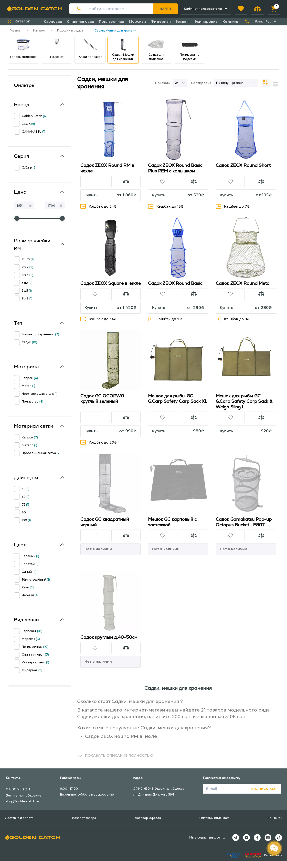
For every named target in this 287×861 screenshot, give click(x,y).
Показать (162, 83)
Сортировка (201, 83)
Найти (165, 9)
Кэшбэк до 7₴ (233, 206)
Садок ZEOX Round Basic (175, 283)
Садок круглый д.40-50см (109, 637)
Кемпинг (231, 21)
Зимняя (183, 21)
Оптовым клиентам (214, 818)
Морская (137, 21)
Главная (15, 30)
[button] (241, 9)
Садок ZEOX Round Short (243, 165)
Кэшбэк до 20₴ (98, 442)
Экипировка (206, 21)
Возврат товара (84, 818)
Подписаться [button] (263, 789)
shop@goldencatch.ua (23, 801)
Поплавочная (111, 21)
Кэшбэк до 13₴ (166, 206)
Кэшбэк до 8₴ (233, 319)
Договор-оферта (148, 818)
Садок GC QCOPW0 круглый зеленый (102, 398)
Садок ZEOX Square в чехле (110, 283)
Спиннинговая (80, 21)
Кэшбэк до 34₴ (98, 319)
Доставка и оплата (19, 818)
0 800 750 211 (18, 789)
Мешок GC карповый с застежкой (172, 522)
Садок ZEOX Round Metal (243, 283)
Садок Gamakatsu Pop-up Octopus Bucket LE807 (244, 522)
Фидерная (161, 21)
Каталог (39, 30)
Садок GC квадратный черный (104, 522)
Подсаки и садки (70, 30)
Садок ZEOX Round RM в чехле (107, 168)
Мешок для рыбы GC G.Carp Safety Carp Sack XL (177, 398)
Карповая (53, 21)
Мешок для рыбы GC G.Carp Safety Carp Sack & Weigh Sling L (244, 401)
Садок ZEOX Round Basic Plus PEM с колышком (175, 168)
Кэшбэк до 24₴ (98, 206)
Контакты (275, 818)
